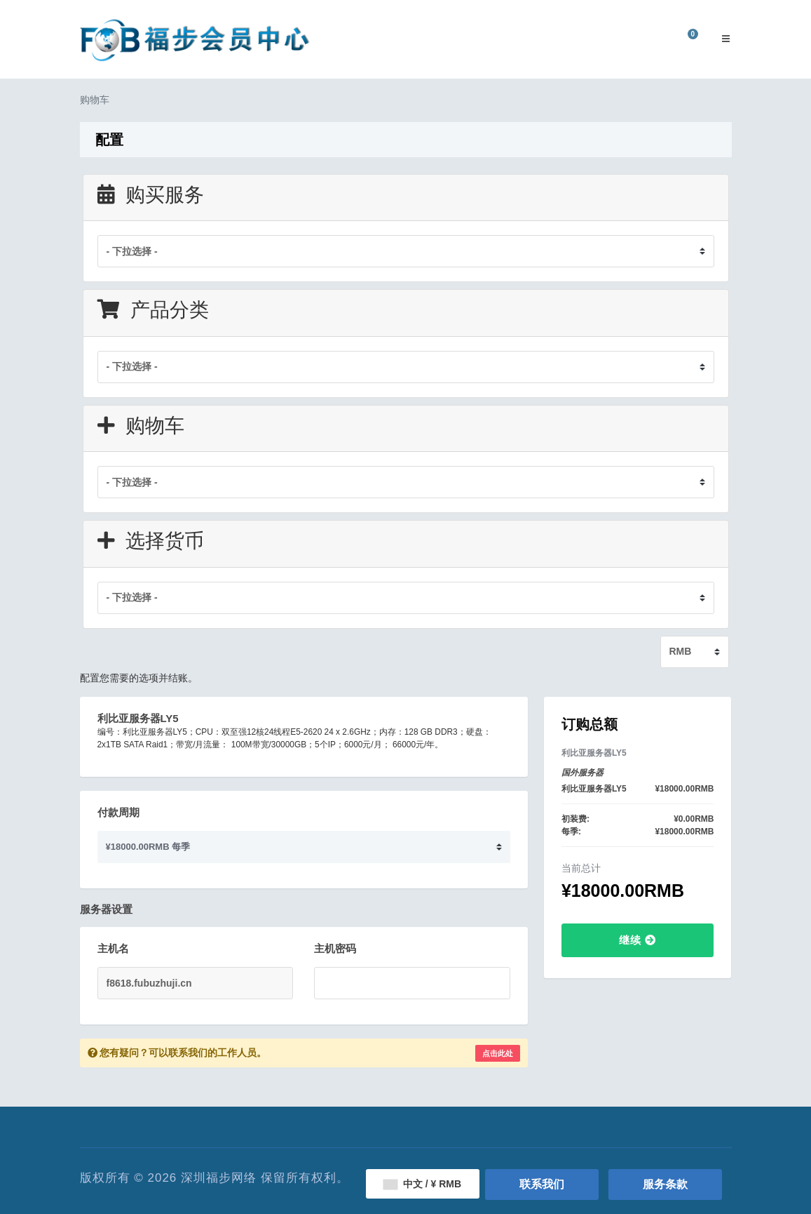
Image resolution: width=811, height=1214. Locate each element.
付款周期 (118, 812)
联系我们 (541, 1184)
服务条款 (665, 1184)
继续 (637, 940)
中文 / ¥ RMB (422, 1183)
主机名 (113, 948)
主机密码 (335, 948)
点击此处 (497, 1053)
